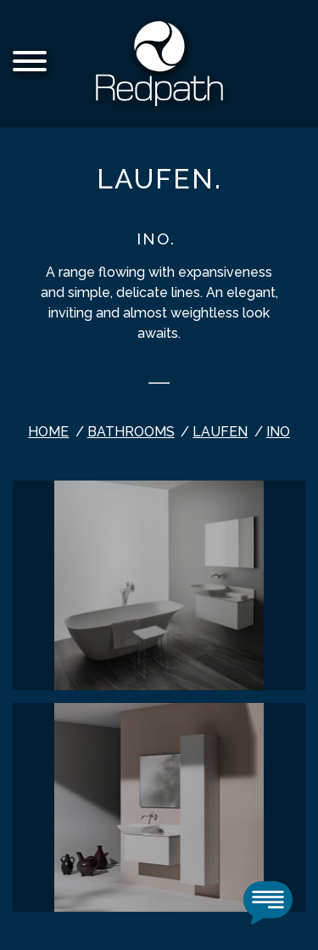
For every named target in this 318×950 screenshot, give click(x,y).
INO (278, 432)
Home (48, 432)
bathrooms (131, 432)
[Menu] (30, 64)
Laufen (220, 432)
